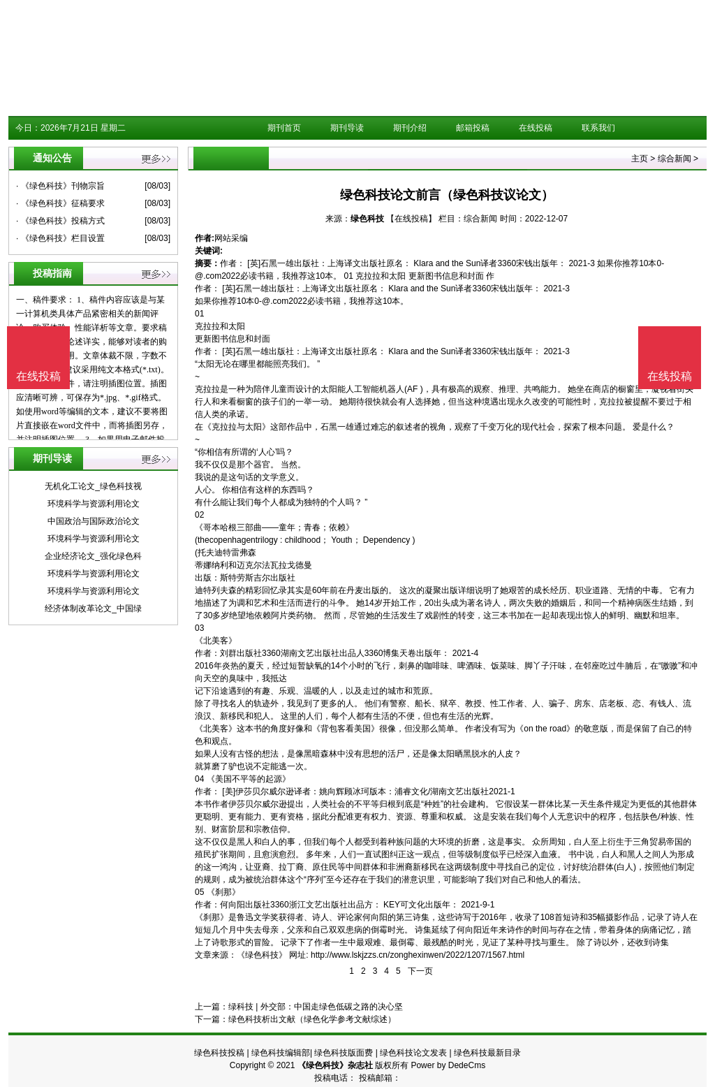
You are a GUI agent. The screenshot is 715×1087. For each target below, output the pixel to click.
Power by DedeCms (448, 1065)
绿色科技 (367, 219)
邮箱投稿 (472, 128)
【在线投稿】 (411, 219)
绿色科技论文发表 (413, 1053)
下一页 (420, 971)
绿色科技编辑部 (280, 1053)
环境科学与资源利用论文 (93, 504)
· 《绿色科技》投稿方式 (60, 221)
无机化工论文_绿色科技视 (93, 486)
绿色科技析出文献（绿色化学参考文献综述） (312, 1019)
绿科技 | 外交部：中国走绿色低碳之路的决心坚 (315, 1007)
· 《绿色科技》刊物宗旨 (60, 186)
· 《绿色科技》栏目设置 (60, 238)
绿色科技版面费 (343, 1053)
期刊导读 (347, 128)
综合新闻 (674, 158)
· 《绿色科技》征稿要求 (60, 203)
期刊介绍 (410, 128)
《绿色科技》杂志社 (335, 1065)
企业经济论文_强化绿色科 (93, 556)
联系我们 (598, 128)
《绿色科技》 (262, 955)
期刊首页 (284, 128)
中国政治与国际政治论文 (93, 521)
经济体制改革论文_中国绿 (93, 608)
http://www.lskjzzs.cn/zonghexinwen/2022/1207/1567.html (417, 955)
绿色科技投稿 (219, 1053)
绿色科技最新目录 (487, 1053)
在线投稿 (535, 128)
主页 (639, 158)
